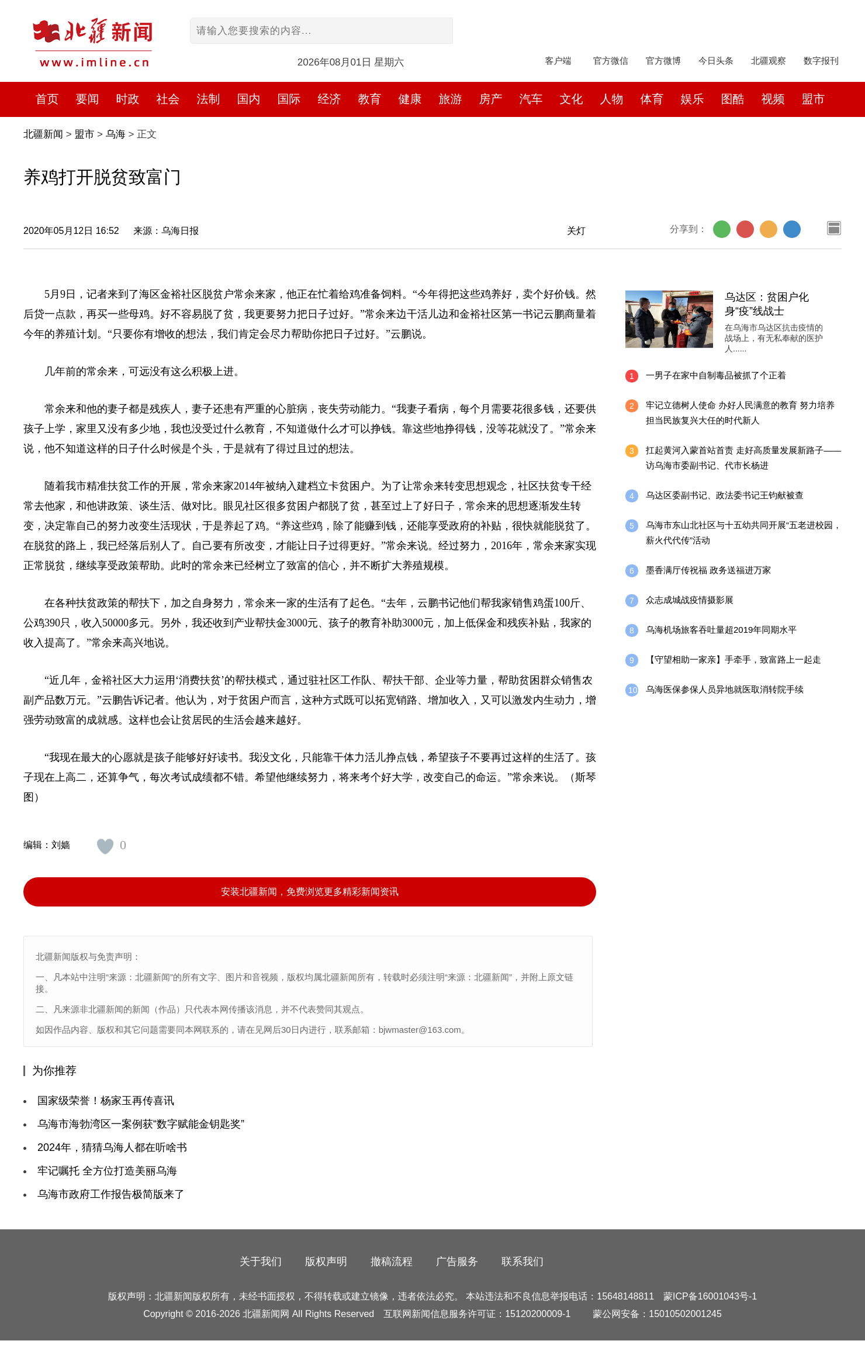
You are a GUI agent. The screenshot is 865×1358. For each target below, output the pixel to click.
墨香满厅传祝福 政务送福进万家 (708, 570)
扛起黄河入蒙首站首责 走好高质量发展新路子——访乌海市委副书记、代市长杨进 (743, 457)
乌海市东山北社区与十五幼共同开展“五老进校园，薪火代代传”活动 (744, 532)
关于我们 (261, 1261)
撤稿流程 (392, 1261)
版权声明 (326, 1261)
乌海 (116, 134)
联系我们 (522, 1261)
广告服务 (457, 1261)
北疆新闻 (43, 134)
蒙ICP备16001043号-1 (710, 1296)
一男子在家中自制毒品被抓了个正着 (716, 375)
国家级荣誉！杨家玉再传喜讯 (105, 1101)
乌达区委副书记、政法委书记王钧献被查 (725, 495)
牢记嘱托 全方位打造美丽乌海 (107, 1171)
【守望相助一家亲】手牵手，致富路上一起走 (733, 659)
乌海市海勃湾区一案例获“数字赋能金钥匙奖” (140, 1124)
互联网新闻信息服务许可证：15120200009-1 (476, 1314)
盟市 (813, 98)
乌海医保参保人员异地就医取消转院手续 (725, 689)
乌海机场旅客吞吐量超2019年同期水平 (721, 630)
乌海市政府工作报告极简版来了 (111, 1194)
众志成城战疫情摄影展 (689, 600)
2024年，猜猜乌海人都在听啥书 (112, 1147)
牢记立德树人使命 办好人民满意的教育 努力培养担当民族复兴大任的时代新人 (740, 412)
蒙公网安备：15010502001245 (657, 1314)
